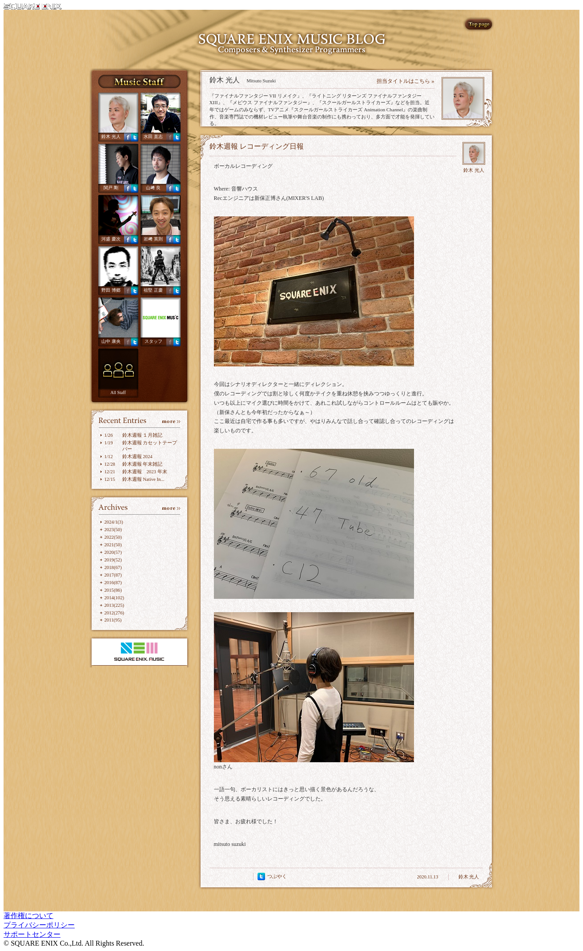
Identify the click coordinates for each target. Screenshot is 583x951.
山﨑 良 (153, 187)
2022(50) (113, 537)
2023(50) (113, 529)
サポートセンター (32, 934)
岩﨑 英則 (153, 238)
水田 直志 (153, 136)
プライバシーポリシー (39, 925)
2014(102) (115, 597)
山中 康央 (111, 341)
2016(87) (113, 582)
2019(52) (113, 559)
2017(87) (113, 574)
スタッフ (153, 341)
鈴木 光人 (111, 136)
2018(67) (113, 567)
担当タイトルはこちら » (405, 81)
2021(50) (113, 544)
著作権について (28, 915)
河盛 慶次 (111, 238)
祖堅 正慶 (153, 290)
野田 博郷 (111, 290)
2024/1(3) (114, 521)
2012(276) (115, 612)
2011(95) (113, 619)
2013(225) (115, 605)
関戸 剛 (111, 187)
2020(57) (113, 552)
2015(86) (113, 590)
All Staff (118, 392)
